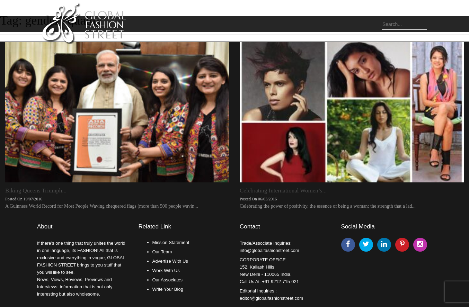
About (44, 226)
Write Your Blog (167, 289)
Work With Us (166, 270)
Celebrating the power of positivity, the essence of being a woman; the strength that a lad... (328, 206)
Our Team (162, 251)
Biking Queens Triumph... (36, 190)
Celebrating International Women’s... (283, 190)
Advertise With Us (170, 261)
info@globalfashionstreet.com (269, 250)
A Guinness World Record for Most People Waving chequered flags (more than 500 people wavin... (101, 206)
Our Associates (167, 279)
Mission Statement (170, 242)
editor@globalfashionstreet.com (271, 298)
